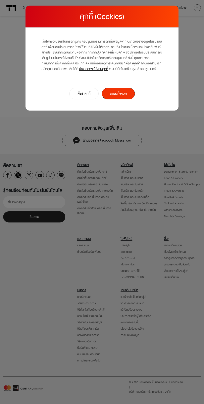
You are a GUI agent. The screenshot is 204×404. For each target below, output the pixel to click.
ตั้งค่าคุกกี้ (83, 93)
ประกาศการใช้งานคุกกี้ (93, 69)
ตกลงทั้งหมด (118, 93)
